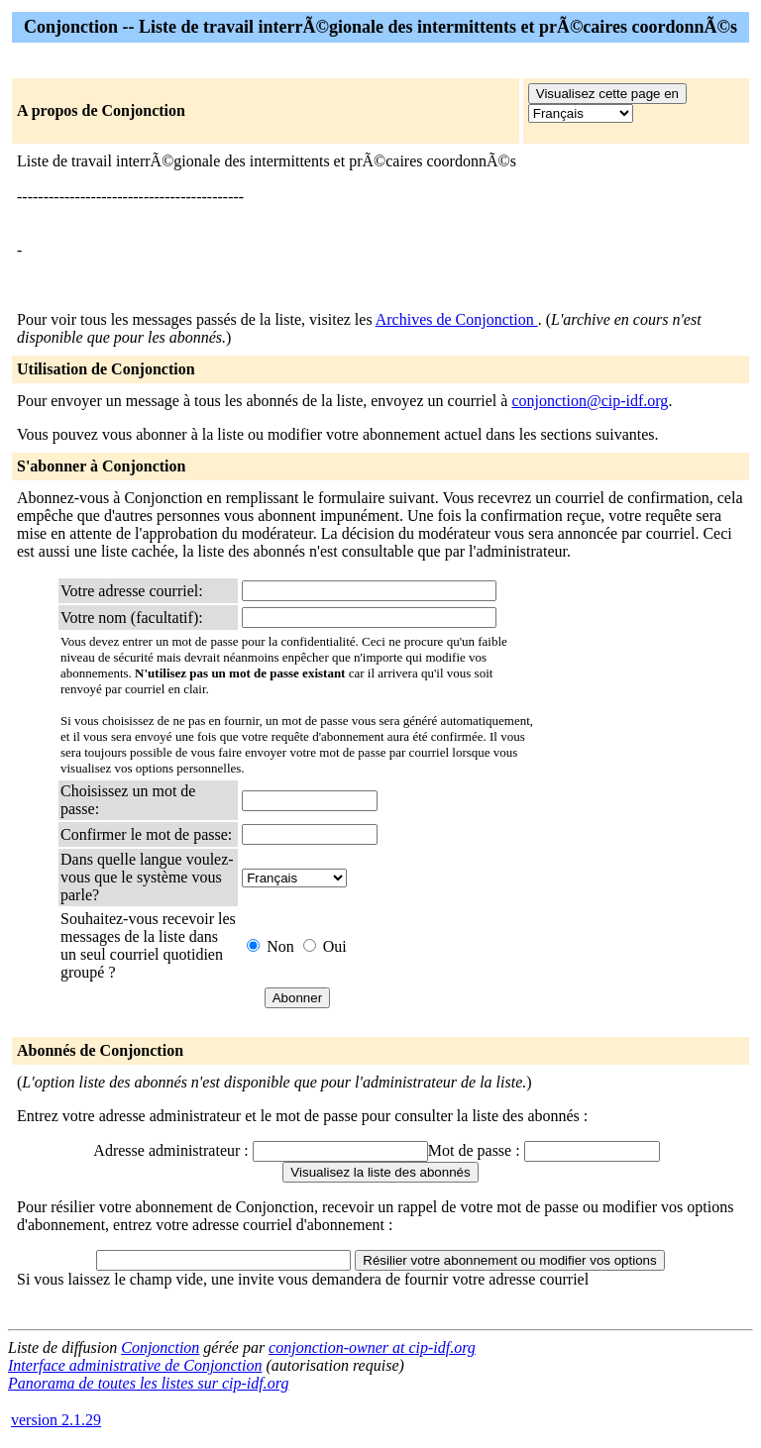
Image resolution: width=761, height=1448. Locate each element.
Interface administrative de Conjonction (135, 1365)
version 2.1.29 (56, 1419)
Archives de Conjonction (457, 319)
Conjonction (160, 1347)
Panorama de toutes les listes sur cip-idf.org (148, 1383)
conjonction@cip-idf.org (589, 400)
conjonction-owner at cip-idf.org (372, 1347)
